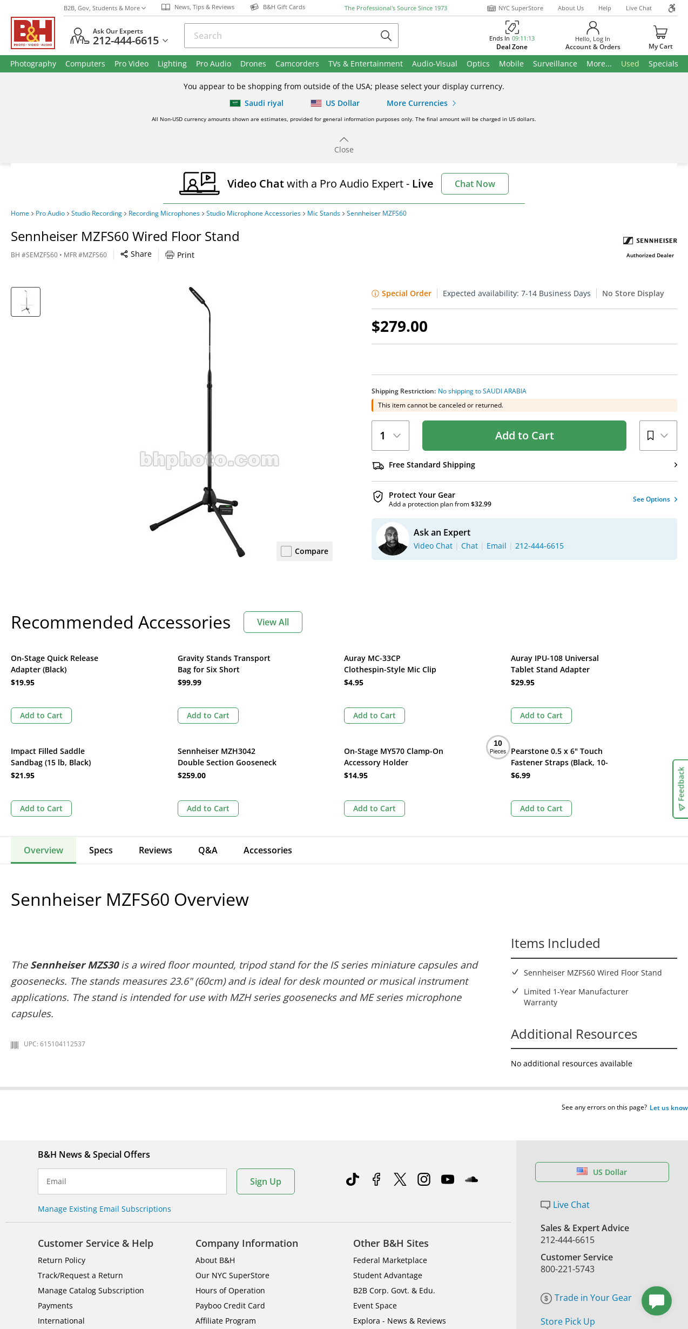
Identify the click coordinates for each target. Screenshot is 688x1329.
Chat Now (475, 184)
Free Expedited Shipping (590, 1239)
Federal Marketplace (390, 1146)
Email (56, 1068)
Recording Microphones (164, 213)
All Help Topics (65, 1252)
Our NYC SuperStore (232, 1162)
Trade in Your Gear (586, 1184)
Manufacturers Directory (240, 1222)
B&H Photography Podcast (400, 1222)
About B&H (215, 1146)
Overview (43, 757)
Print (179, 255)
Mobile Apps (480, 1311)
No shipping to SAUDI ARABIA (482, 391)
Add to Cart (524, 435)
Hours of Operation (230, 1177)
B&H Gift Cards (571, 1224)
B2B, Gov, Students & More (105, 8)
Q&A (208, 757)
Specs (101, 757)
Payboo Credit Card (230, 1192)
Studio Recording (96, 213)
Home (20, 213)
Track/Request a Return (80, 1162)
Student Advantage (387, 1162)
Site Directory (62, 1222)
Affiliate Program (225, 1207)
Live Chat (639, 8)
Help (604, 8)
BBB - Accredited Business (65, 1309)
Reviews (155, 757)
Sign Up (265, 1068)
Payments (55, 1192)
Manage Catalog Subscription (91, 1177)
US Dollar (602, 1058)
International (61, 1207)
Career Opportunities (234, 1237)
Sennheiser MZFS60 (377, 213)
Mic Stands (323, 213)
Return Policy (61, 1146)
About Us (571, 8)
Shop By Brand (64, 1237)
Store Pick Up (568, 1208)
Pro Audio (50, 213)
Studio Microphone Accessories (253, 213)
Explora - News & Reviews (399, 1207)
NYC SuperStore (515, 8)
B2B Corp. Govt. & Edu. (394, 1177)
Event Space (375, 1192)
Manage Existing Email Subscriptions (104, 1095)
